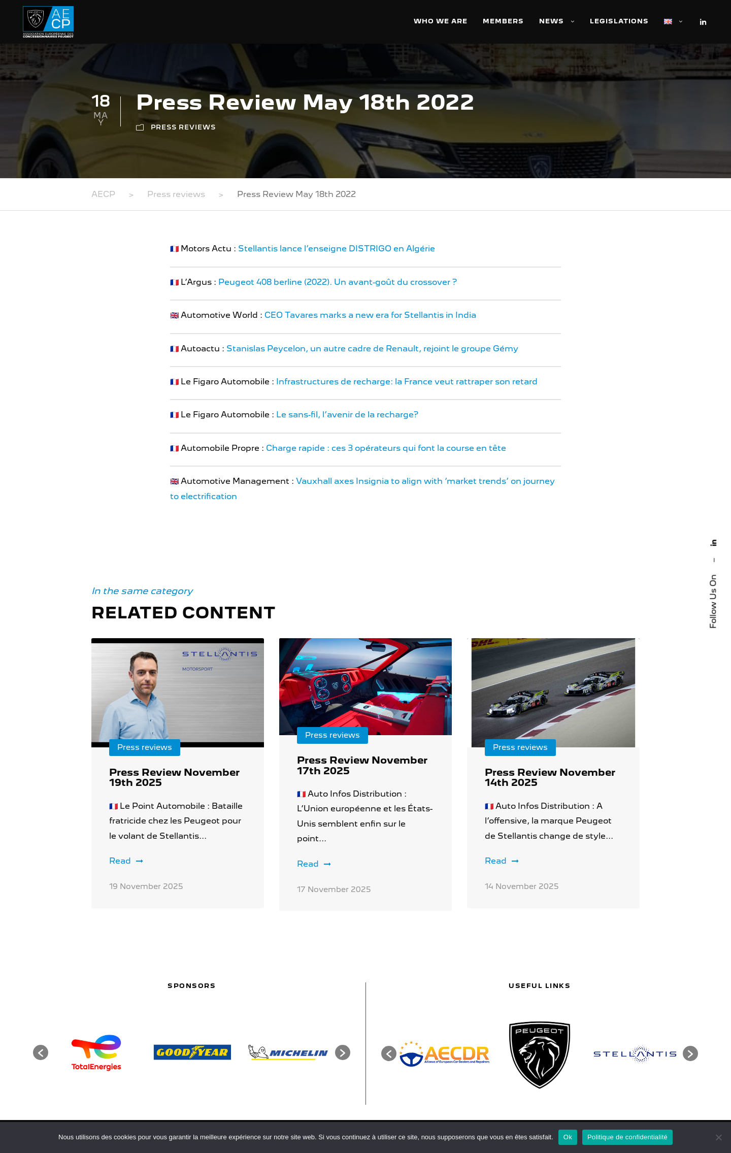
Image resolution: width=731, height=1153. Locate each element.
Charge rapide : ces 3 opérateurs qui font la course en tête (386, 448)
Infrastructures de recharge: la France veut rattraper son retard (407, 381)
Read (126, 861)
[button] (40, 1052)
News (551, 21)
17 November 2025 (334, 889)
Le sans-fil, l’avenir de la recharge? (347, 414)
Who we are (441, 21)
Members (503, 21)
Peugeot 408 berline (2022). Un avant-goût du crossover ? (337, 282)
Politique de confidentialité (627, 1137)
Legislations (619, 21)
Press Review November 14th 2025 (550, 777)
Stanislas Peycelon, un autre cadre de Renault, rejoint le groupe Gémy (371, 348)
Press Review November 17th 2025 (362, 765)
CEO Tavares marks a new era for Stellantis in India (370, 315)
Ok (567, 1137)
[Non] (718, 1137)
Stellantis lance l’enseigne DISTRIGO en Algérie (336, 248)
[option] (96, 1052)
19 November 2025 (146, 886)
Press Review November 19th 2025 (174, 777)
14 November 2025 (522, 886)
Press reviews (183, 127)
